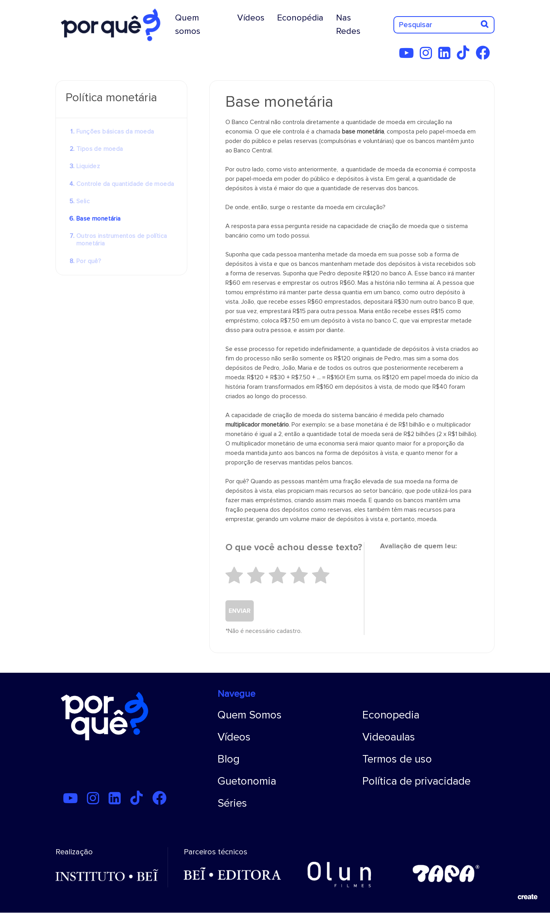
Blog (229, 759)
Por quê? (88, 261)
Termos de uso (397, 759)
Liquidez (88, 166)
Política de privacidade (416, 781)
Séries (232, 803)
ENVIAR (240, 611)
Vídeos (250, 17)
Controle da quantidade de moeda (125, 184)
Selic (83, 201)
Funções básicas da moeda (115, 131)
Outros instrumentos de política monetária (121, 239)
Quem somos (187, 24)
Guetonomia (247, 781)
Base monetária (98, 219)
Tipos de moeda (99, 149)
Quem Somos (250, 715)
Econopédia (300, 17)
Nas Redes (348, 24)
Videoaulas (388, 737)
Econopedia (390, 715)
